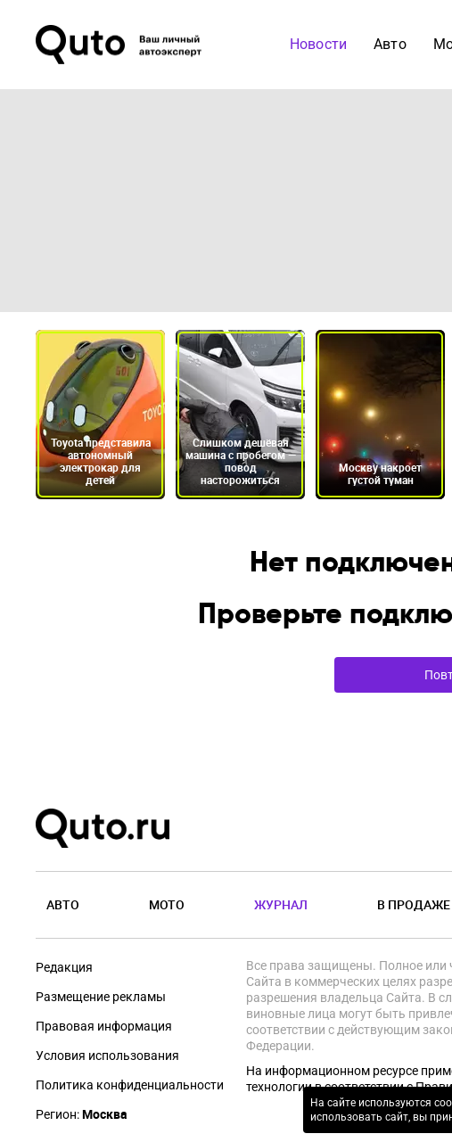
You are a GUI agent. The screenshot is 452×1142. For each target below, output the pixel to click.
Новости (318, 44)
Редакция (64, 967)
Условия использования (107, 1055)
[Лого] (120, 44)
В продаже (413, 904)
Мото (167, 904)
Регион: (81, 1114)
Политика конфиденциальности (130, 1085)
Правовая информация (104, 1026)
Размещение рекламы (101, 997)
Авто (390, 44)
